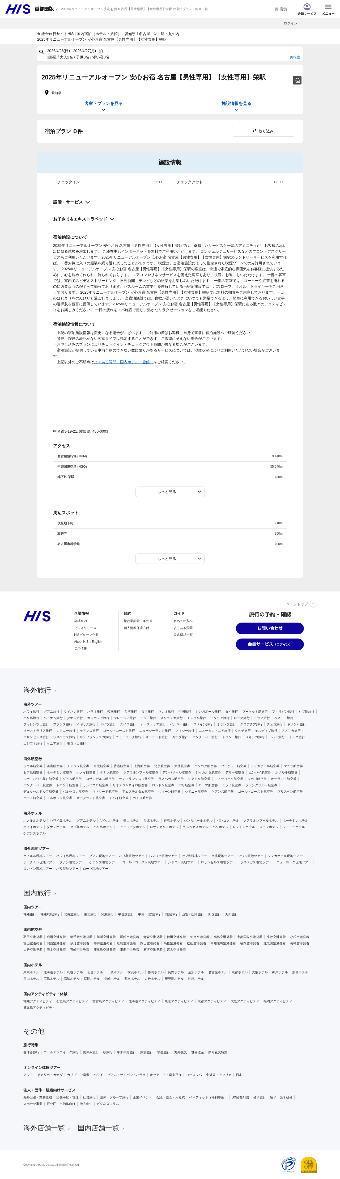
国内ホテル (32, 965)
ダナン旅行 (75, 718)
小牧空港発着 (276, 937)
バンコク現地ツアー (163, 856)
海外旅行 (40, 690)
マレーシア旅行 (125, 718)
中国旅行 (184, 711)
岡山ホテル (31, 979)
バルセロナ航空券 (75, 791)
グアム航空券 (72, 779)
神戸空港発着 (103, 943)
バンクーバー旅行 (205, 737)
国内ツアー (32, 907)
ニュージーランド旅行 (155, 731)
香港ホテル (172, 820)
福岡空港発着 (249, 943)
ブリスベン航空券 (290, 791)
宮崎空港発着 (79, 950)
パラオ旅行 (95, 711)
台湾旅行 (130, 711)
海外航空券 (32, 759)
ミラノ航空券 (231, 785)
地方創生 (86, 1104)
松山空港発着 (196, 943)
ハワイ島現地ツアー (70, 856)
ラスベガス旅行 (64, 737)
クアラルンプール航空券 (140, 772)
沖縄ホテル (196, 979)
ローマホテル (268, 827)
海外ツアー (32, 704)
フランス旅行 (62, 724)
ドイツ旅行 (108, 724)
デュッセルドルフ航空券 (40, 791)
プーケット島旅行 (255, 711)
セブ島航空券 (32, 772)
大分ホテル (152, 979)
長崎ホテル (112, 979)
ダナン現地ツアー (72, 862)
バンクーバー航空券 (37, 785)
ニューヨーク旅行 (128, 737)
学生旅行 (163, 1052)
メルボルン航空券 (59, 798)
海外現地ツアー (36, 849)
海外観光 (180, 1052)
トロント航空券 (67, 785)
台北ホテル (151, 820)
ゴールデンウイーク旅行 (61, 1052)
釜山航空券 (55, 766)
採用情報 (80, 648)
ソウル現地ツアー (251, 856)
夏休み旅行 (91, 1052)
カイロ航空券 (142, 798)
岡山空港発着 (149, 943)
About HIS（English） (89, 642)
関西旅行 (171, 914)
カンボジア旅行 (98, 718)
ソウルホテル (109, 820)
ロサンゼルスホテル (164, 827)
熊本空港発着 (56, 950)
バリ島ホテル (103, 827)
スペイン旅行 (202, 724)
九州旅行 (231, 914)
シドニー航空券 (196, 791)
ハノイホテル (32, 827)
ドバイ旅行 (277, 737)
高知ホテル (72, 979)
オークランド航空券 (90, 798)
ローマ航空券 (208, 785)
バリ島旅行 (31, 718)
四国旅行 (214, 914)
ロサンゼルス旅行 (36, 737)
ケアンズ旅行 (89, 731)
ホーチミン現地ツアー (39, 862)
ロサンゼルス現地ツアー (218, 862)
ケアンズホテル (34, 833)
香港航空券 (122, 766)
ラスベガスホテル (195, 827)
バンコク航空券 (205, 766)
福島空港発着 (223, 937)
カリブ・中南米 (78, 1075)
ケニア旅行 (55, 743)
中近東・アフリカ (219, 1075)
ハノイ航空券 (86, 772)
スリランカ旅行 (171, 718)
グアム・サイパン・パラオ (126, 1075)
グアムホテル (86, 820)
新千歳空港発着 (81, 937)
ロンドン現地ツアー (37, 868)
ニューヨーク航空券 (229, 779)
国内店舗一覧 (101, 1128)
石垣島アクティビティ (72, 1001)
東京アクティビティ (179, 1001)
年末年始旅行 (126, 1052)
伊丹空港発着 (79, 943)
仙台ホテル (95, 972)
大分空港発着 (32, 950)
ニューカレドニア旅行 (215, 731)
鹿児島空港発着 (105, 950)
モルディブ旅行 (266, 731)
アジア (28, 1075)
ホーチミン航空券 (59, 772)
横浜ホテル (135, 972)
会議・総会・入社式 (170, 1097)
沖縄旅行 (29, 914)
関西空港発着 (56, 943)
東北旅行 (90, 914)
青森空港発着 (153, 937)
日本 (239, 1075)
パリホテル (220, 827)
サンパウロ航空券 (95, 785)
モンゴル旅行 (196, 718)
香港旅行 (147, 711)
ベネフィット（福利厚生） (208, 1097)
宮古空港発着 (176, 950)
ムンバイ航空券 (260, 772)
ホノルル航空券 (286, 772)
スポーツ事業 (32, 1104)
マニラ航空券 (293, 766)
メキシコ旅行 (255, 737)
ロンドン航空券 (163, 785)
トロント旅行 (231, 737)
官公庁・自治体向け (61, 1104)
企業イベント (142, 1097)
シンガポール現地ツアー (285, 856)
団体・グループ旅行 (114, 1097)
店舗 (280, 9)
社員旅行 (89, 1097)
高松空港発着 (173, 943)
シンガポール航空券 (265, 766)
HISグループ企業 (86, 635)
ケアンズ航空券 (222, 791)
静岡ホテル (156, 972)
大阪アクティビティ (245, 1001)
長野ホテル (176, 972)
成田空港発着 (56, 937)
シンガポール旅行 (208, 711)
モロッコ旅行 (76, 743)
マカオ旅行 (166, 711)
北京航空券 (162, 766)
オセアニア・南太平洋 (166, 1075)
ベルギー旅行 (179, 724)
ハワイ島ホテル (61, 820)
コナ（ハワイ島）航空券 (40, 779)
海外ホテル (32, 813)
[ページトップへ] (313, 603)
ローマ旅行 (242, 718)
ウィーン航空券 (169, 791)
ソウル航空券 (32, 766)
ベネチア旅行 (283, 718)
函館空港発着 (129, 937)
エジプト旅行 (32, 743)
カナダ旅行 (180, 737)
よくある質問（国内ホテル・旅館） (124, 362)
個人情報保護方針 (136, 628)
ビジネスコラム (108, 1104)
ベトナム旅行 (53, 718)
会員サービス (307, 9)
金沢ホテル (196, 972)
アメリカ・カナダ (50, 1075)
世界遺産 (197, 1052)
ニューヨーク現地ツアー (293, 862)
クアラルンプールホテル (260, 820)
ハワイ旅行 (31, 711)
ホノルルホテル (34, 820)
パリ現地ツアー (67, 868)
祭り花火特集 (217, 1052)
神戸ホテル (280, 972)
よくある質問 (183, 628)
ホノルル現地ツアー (37, 856)
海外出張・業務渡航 (37, 1097)
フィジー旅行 (184, 731)
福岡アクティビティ (278, 1001)
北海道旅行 (72, 914)
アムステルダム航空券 (138, 791)
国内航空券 (32, 930)
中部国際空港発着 (249, 937)
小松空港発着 (299, 937)
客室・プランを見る (103, 106)
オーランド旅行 (157, 737)
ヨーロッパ (194, 1075)
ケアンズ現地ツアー (103, 862)
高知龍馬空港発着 (223, 943)
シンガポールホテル (198, 820)
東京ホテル (31, 972)
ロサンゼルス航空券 (100, 779)
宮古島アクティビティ (108, 1001)
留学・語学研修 (281, 1097)
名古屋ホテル (217, 972)
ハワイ (98, 1075)
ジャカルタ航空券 (208, 772)
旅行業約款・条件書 (138, 621)
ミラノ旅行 (262, 718)
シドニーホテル (294, 827)
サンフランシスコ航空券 (136, 779)
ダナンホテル (56, 827)
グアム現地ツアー (102, 856)
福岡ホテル (92, 979)
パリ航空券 (186, 785)
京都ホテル (240, 972)
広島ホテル (52, 979)
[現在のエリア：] (47, 9)
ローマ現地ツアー (95, 868)
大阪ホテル (260, 972)
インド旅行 (148, 718)
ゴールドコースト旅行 (119, 731)
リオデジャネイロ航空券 (130, 785)
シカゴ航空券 (257, 779)
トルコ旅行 (297, 737)
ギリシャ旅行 (296, 724)
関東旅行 (107, 914)
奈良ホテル (300, 972)
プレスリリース (85, 628)
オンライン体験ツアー (41, 1068)
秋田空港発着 (176, 937)
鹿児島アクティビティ (39, 1007)
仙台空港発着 (199, 937)
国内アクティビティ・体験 (45, 994)
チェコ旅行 (275, 724)
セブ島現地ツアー (194, 856)
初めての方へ (183, 621)
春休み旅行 (31, 1052)
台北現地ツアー (222, 856)
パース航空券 (32, 798)
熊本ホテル (132, 979)
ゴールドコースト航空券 (255, 791)
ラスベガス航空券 (171, 779)
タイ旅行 (231, 711)
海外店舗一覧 (47, 1128)
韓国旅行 (113, 711)
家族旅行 (146, 1052)
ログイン (291, 23)
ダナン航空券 (109, 772)
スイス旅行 (128, 724)
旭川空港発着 (106, 937)
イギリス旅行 (86, 724)
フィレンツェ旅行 (36, 724)
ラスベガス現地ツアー (256, 862)
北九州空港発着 (275, 943)
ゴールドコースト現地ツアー (143, 862)
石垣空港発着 (153, 950)
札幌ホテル (75, 972)
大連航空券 (182, 766)
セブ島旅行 (306, 711)
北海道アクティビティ (144, 1001)
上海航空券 (142, 766)
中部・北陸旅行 (149, 914)
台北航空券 (101, 766)
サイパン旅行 (73, 711)
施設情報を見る (236, 106)
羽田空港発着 (32, 937)
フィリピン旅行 (283, 711)
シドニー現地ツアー (182, 862)
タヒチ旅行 (243, 731)
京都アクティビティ (212, 1001)
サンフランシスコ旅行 (96, 737)
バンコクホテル (228, 820)
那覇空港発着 (129, 950)
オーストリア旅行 (153, 724)
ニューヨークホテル (131, 827)
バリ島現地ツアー (131, 856)
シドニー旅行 (65, 731)
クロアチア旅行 (251, 724)
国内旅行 (40, 893)
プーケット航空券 (233, 766)
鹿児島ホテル (174, 979)
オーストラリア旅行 (37, 731)
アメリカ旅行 (291, 731)
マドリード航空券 (105, 791)
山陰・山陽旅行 (193, 914)
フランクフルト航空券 (261, 785)
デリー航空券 (234, 772)
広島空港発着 (126, 943)
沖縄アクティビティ (37, 1001)
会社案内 (80, 621)
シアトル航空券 (199, 779)
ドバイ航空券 (119, 798)
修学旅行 (259, 1097)
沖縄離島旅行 (50, 914)
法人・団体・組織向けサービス (49, 1090)
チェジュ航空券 (78, 766)
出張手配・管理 (67, 1097)
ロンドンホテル (244, 827)
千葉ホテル (115, 972)
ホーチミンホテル (295, 820)
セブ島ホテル (79, 827)
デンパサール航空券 (177, 772)
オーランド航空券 (283, 779)
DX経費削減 (240, 1097)
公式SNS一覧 (183, 635)
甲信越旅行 (126, 914)
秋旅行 (108, 1052)
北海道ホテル (53, 972)
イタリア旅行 (220, 718)
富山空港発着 (32, 943)
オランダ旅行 (226, 724)
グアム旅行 (52, 711)
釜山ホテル (131, 820)
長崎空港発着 (299, 943)
